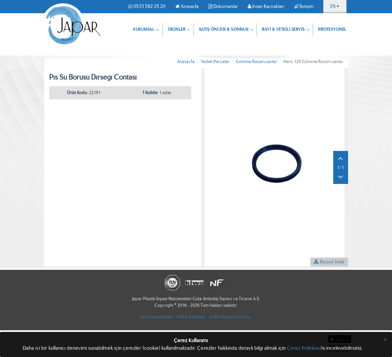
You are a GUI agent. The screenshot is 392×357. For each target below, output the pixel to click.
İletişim (303, 6)
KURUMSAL (146, 30)
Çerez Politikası (304, 348)
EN (334, 6)
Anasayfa (186, 6)
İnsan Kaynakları (266, 6)
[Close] (385, 339)
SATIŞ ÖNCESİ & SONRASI (226, 30)
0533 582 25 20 (146, 6)
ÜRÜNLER (179, 30)
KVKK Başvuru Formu (230, 317)
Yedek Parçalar (215, 61)
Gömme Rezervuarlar (256, 61)
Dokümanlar (223, 6)
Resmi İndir (329, 262)
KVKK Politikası (191, 317)
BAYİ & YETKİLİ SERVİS (285, 30)
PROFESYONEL (332, 29)
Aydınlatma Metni (156, 317)
